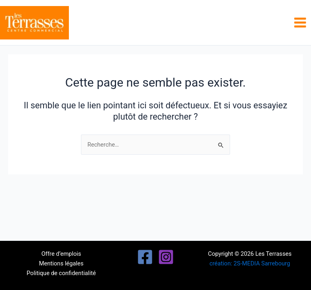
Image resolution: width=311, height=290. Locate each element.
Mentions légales (61, 263)
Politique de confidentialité (61, 273)
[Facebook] (145, 257)
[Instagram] (166, 257)
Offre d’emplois (61, 253)
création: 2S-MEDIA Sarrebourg (249, 263)
